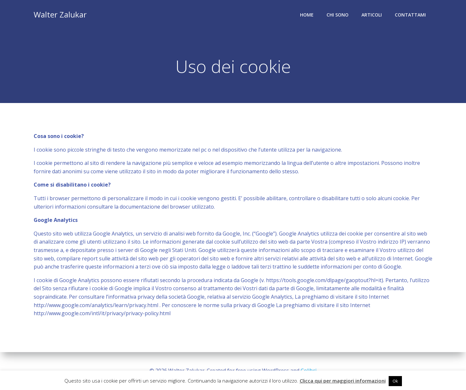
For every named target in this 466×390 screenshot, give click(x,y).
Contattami (410, 15)
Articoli (371, 15)
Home (307, 15)
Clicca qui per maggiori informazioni (343, 380)
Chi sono (338, 15)
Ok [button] (395, 381)
